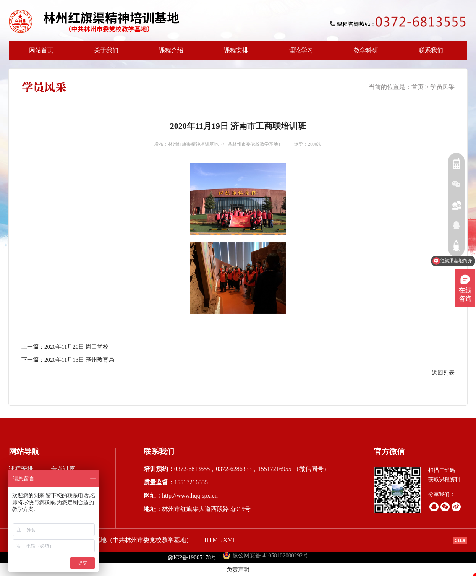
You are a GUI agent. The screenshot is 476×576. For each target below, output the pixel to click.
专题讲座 (63, 469)
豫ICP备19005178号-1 (195, 557)
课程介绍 (168, 53)
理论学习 (301, 50)
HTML (213, 540)
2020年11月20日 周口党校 (76, 347)
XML (230, 540)
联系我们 (431, 50)
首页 (417, 87)
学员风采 (442, 87)
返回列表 (443, 373)
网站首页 (41, 50)
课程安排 (233, 53)
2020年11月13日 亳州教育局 (79, 360)
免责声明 (238, 569)
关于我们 (103, 53)
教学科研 (363, 53)
